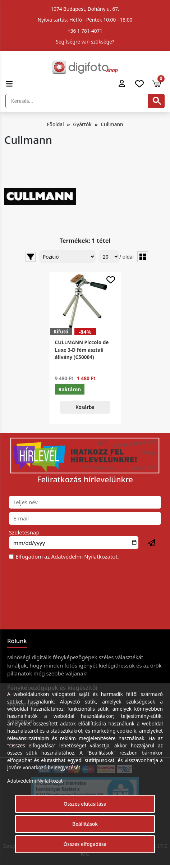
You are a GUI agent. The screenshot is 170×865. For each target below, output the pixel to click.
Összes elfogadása (85, 844)
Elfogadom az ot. (67, 556)
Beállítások (85, 823)
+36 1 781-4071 (85, 30)
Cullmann (112, 124)
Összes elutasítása (85, 803)
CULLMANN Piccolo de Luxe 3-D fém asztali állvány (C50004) (82, 349)
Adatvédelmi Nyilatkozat (81, 556)
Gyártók (82, 124)
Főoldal (55, 124)
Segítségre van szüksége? (85, 41)
